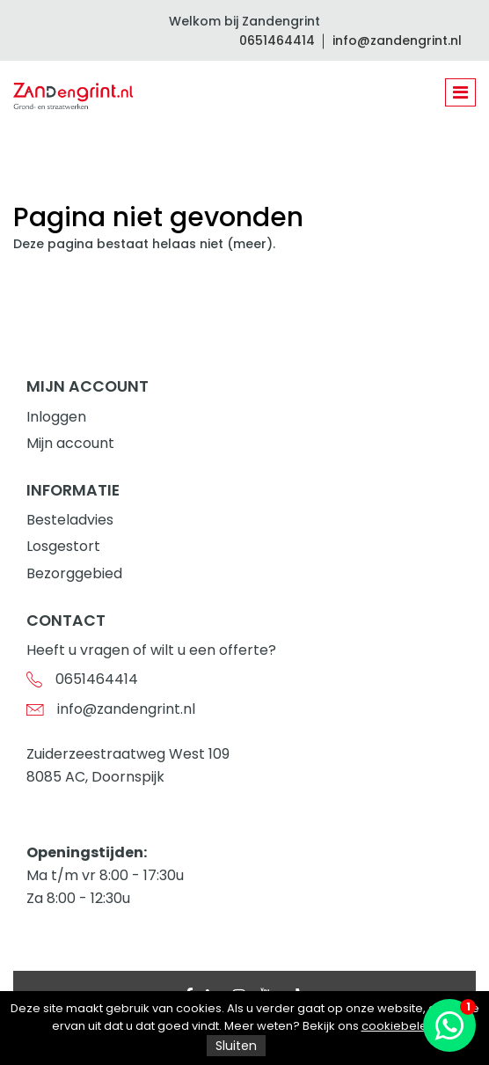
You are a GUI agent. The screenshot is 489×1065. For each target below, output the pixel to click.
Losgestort (63, 546)
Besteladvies (69, 520)
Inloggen (56, 417)
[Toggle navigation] (460, 92)
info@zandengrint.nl (397, 40)
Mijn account (70, 443)
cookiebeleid (399, 1025)
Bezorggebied (74, 573)
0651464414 (277, 40)
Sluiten (236, 1045)
